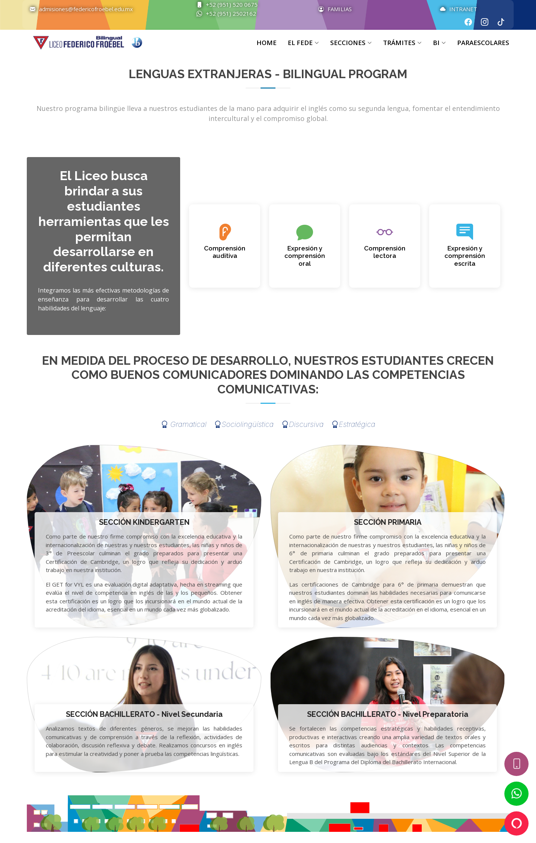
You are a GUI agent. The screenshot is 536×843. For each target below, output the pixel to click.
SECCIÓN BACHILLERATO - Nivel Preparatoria (387, 714)
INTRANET (455, 9)
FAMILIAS (331, 9)
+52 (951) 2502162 (222, 13)
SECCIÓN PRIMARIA (387, 522)
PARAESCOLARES (483, 42)
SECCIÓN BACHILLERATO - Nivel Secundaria (144, 714)
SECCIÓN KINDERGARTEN (144, 522)
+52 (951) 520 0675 (223, 4)
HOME (266, 42)
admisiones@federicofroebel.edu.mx (77, 9)
